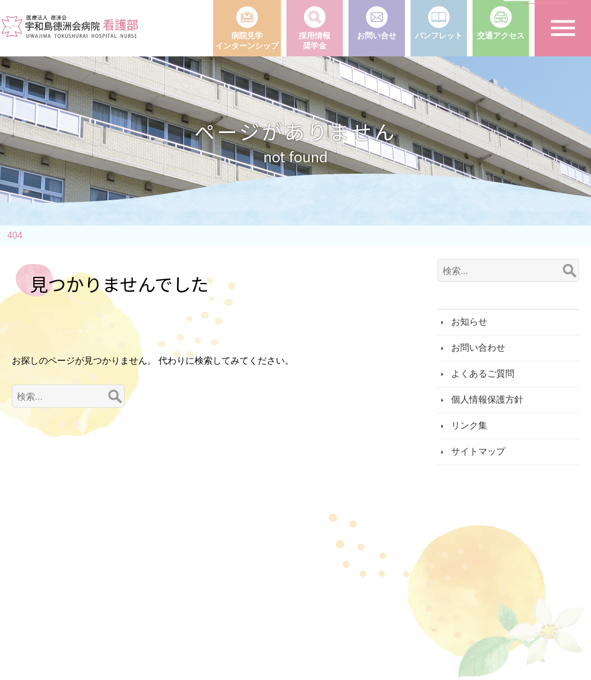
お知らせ (469, 321)
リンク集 (469, 425)
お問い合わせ (478, 347)
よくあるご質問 (482, 373)
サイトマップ (478, 451)
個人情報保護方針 (487, 399)
